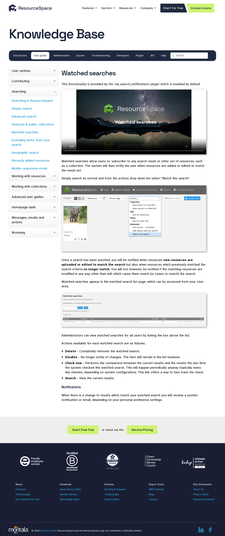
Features (88, 8)
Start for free (173, 8)
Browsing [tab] (18, 232)
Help (163, 55)
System (80, 55)
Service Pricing (142, 430)
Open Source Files (70, 489)
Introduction (20, 55)
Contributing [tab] (20, 81)
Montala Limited (48, 530)
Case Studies (111, 499)
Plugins (140, 55)
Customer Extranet (204, 499)
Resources (126, 8)
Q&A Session (156, 489)
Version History (68, 494)
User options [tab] (21, 71)
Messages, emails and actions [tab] (28, 219)
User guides (40, 55)
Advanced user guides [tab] (27, 197)
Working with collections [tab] (29, 186)
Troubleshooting (100, 55)
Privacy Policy (200, 494)
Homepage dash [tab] (24, 207)
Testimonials (22, 494)
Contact (153, 499)
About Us (198, 489)
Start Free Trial (83, 430)
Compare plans (200, 8)
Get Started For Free (27, 499)
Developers (123, 55)
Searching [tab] (19, 91)
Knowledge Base (69, 499)
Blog (151, 494)
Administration (61, 55)
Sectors (106, 8)
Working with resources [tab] (29, 176)
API (152, 55)
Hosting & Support (115, 489)
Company (146, 8)
